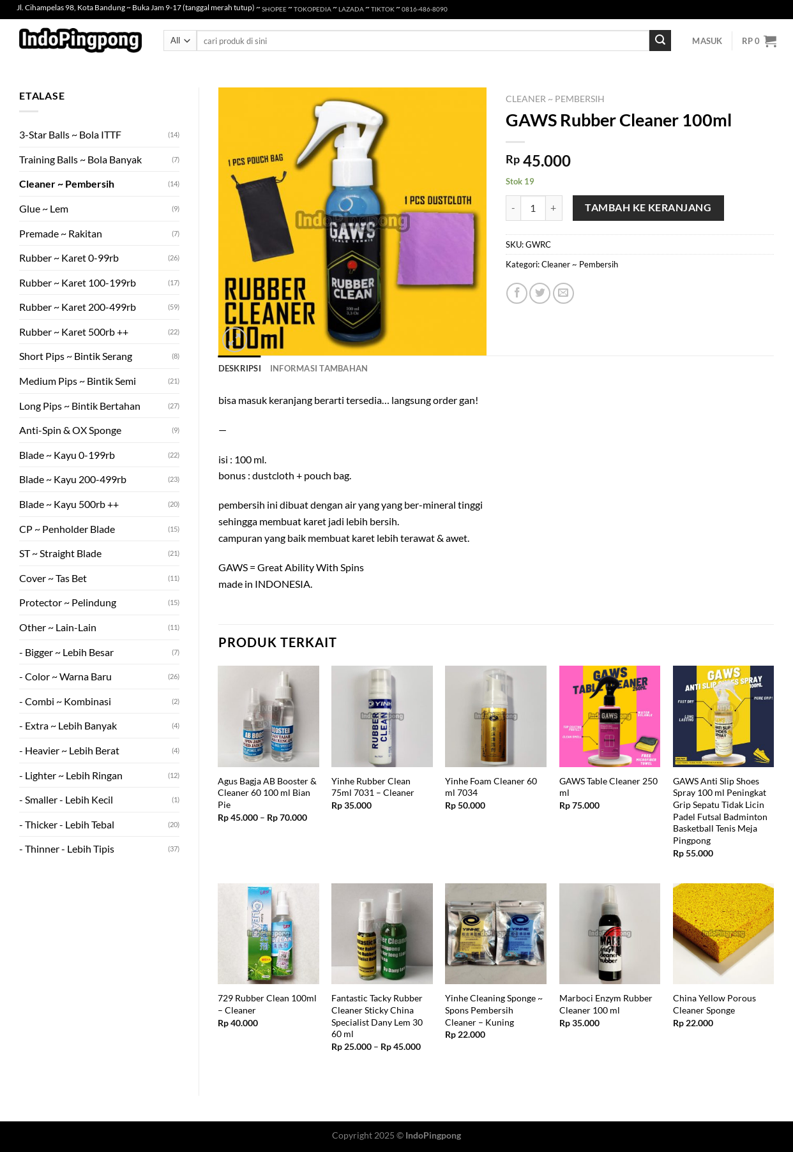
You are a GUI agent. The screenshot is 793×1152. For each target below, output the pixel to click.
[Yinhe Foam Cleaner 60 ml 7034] (496, 716)
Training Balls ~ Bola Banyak (80, 159)
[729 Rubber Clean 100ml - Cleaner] (268, 934)
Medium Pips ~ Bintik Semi (77, 381)
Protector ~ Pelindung (67, 602)
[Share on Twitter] (539, 293)
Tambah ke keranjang (648, 207)
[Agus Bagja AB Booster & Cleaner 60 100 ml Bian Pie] (268, 716)
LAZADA (351, 9)
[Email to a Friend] (563, 293)
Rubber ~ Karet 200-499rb (77, 307)
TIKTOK (383, 9)
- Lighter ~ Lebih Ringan (71, 775)
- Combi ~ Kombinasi (65, 701)
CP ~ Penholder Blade (67, 529)
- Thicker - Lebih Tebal (66, 824)
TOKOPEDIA (312, 9)
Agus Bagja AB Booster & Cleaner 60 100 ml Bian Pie (267, 792)
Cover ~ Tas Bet (53, 578)
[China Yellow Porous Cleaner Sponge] (723, 934)
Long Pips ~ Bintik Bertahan (79, 406)
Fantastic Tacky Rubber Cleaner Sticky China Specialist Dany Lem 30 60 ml (377, 1015)
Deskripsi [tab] (239, 368)
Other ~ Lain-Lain (57, 627)
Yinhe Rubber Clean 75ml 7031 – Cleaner (372, 786)
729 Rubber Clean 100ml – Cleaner (267, 1003)
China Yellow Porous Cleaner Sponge (714, 1003)
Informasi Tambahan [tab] (319, 368)
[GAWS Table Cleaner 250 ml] (610, 716)
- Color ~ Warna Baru (65, 676)
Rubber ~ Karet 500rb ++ (73, 331)
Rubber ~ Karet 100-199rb (77, 282)
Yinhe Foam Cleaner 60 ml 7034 (491, 786)
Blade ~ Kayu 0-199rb (67, 455)
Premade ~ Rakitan (60, 233)
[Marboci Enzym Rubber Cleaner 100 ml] (610, 934)
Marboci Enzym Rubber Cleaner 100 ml (606, 1003)
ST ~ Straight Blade (60, 553)
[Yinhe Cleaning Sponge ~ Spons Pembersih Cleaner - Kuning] (496, 934)
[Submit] (660, 41)
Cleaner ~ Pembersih (66, 183)
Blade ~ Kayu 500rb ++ (69, 504)
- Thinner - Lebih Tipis (66, 848)
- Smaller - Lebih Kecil (66, 799)
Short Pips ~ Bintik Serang (75, 356)
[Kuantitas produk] (533, 208)
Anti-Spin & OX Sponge (70, 430)
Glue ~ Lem (43, 208)
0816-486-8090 (425, 9)
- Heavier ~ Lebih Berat (69, 750)
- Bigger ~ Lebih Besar (66, 652)
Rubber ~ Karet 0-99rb (69, 257)
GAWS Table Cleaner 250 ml (608, 786)
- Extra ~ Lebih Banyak (68, 725)
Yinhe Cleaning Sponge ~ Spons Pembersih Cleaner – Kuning (494, 1009)
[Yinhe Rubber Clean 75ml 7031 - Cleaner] (382, 716)
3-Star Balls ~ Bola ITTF (70, 134)
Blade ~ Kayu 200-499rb (72, 479)
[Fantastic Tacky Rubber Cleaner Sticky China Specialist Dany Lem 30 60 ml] (382, 934)
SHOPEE (274, 9)
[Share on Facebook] (516, 293)
